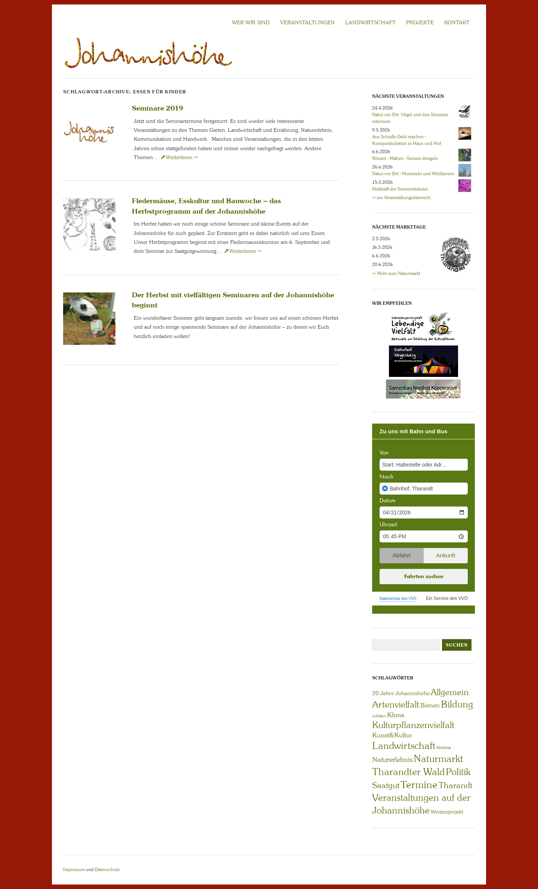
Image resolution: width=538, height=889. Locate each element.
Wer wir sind (251, 22)
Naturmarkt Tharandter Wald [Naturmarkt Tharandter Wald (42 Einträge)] (417, 765)
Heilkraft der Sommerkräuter (400, 189)
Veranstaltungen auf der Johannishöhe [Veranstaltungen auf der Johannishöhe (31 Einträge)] (421, 804)
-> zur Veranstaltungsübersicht (401, 198)
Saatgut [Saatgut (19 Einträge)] (385, 785)
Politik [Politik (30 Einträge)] (458, 772)
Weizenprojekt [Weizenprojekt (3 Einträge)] (447, 811)
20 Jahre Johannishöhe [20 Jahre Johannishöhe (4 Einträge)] (401, 693)
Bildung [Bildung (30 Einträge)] (457, 704)
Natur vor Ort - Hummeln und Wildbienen (413, 174)
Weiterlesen (182, 157)
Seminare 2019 (157, 107)
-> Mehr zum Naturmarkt (396, 273)
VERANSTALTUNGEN (307, 22)
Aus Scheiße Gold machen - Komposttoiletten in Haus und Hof (406, 140)
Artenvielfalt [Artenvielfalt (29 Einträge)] (395, 704)
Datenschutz (107, 870)
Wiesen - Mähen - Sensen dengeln (405, 158)
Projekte (420, 22)
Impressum (74, 870)
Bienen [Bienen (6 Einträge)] (430, 705)
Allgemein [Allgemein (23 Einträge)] (450, 692)
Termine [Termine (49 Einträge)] (419, 784)
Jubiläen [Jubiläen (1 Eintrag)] (379, 715)
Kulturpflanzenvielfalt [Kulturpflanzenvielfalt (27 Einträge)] (413, 725)
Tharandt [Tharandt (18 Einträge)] (455, 785)
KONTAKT (457, 22)
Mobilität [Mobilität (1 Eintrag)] (443, 747)
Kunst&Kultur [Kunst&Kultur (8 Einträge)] (392, 735)
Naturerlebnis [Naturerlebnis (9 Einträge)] (392, 759)
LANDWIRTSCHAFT (370, 22)
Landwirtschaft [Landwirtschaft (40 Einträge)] (403, 745)
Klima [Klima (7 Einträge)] (395, 715)
